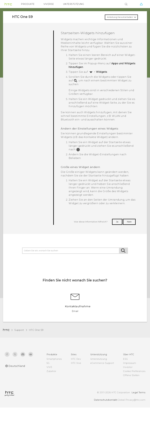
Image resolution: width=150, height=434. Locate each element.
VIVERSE (49, 4)
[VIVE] (141, 4)
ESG (125, 359)
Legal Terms (138, 392)
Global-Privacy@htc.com (131, 400)
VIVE (49, 367)
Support (19, 330)
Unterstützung (98, 359)
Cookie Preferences (134, 371)
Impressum (129, 363)
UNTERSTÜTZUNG (73, 4)
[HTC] (8, 4)
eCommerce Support (102, 363)
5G (48, 363)
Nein (129, 221)
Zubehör (51, 371)
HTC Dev (76, 359)
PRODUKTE (27, 4)
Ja (117, 221)
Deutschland (16, 366)
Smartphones (54, 359)
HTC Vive (76, 363)
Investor (127, 367)
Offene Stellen (131, 375)
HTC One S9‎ (36, 330)
